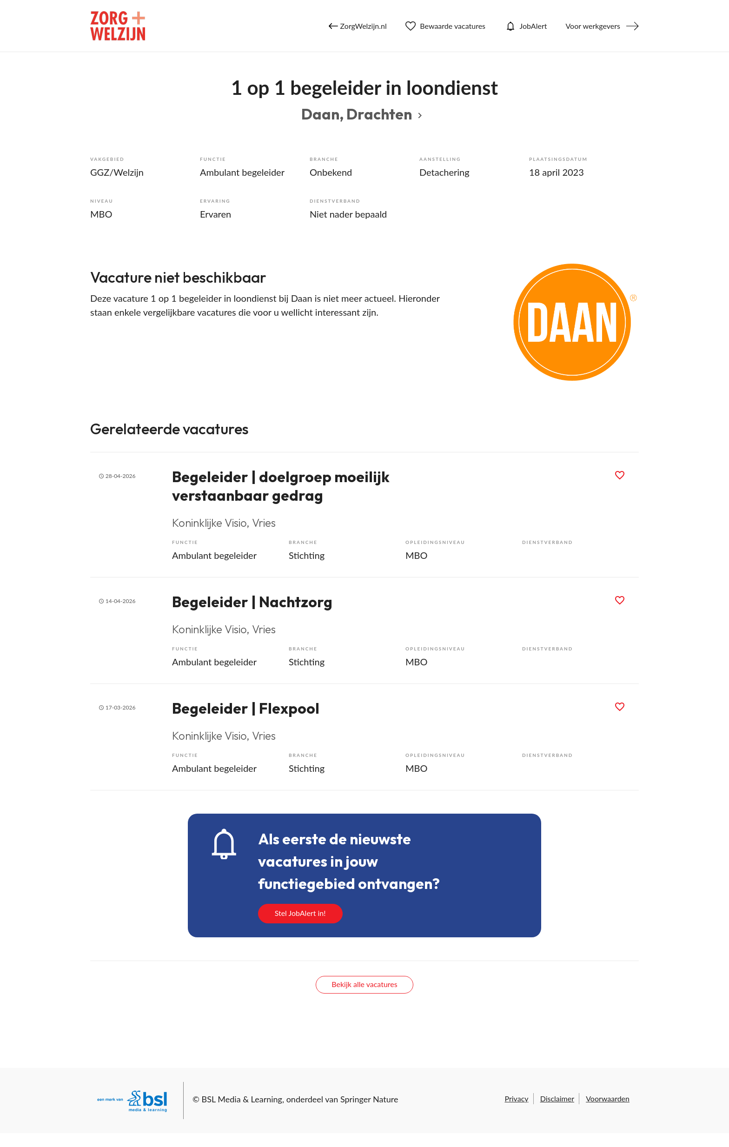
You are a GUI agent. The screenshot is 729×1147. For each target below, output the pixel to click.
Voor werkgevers (592, 25)
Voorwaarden (608, 1098)
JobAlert (525, 26)
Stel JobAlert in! (300, 912)
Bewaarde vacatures (445, 26)
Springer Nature (369, 1099)
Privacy (516, 1098)
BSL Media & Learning (242, 1099)
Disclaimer (557, 1098)
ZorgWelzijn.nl (358, 26)
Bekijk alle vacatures (364, 984)
